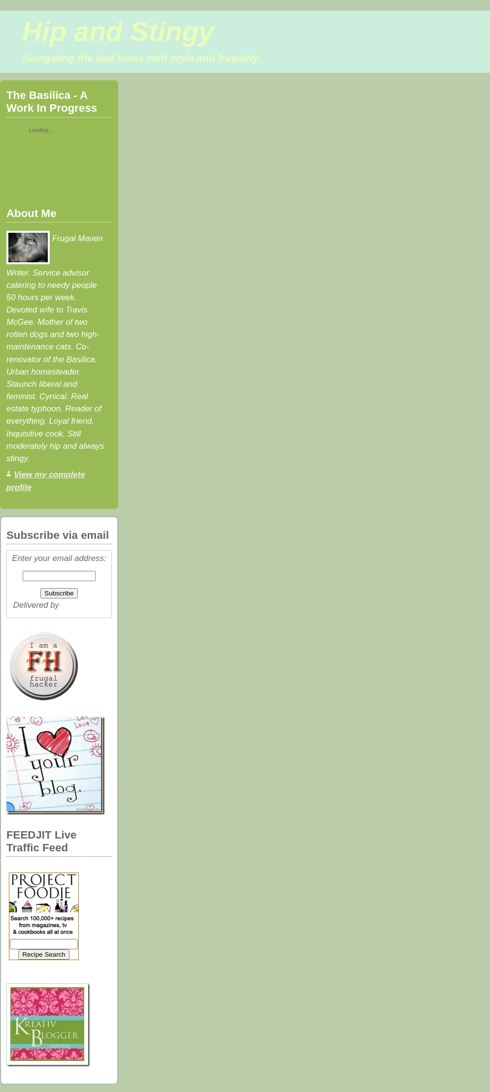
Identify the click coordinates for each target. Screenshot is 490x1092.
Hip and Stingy (118, 31)
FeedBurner (83, 605)
